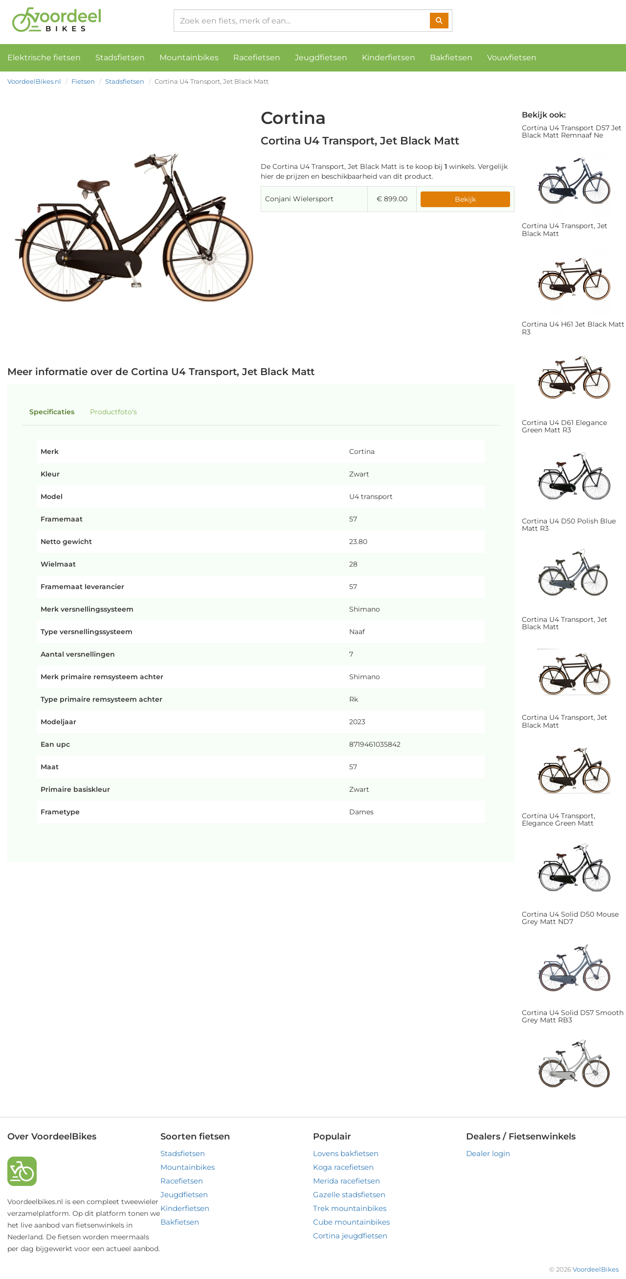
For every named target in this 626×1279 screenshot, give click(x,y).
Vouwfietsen (512, 57)
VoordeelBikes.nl (34, 81)
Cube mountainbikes (351, 1222)
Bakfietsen (451, 57)
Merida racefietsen (346, 1180)
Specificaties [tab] (51, 411)
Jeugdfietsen (321, 57)
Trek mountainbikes (349, 1208)
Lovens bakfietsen (346, 1153)
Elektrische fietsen (44, 57)
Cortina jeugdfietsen (350, 1235)
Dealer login (488, 1153)
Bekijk (465, 199)
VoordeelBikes (596, 1269)
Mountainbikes (189, 57)
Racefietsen (256, 57)
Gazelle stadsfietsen (349, 1194)
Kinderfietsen (388, 57)
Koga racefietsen (343, 1167)
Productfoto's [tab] (113, 411)
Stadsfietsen (120, 57)
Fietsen (83, 81)
